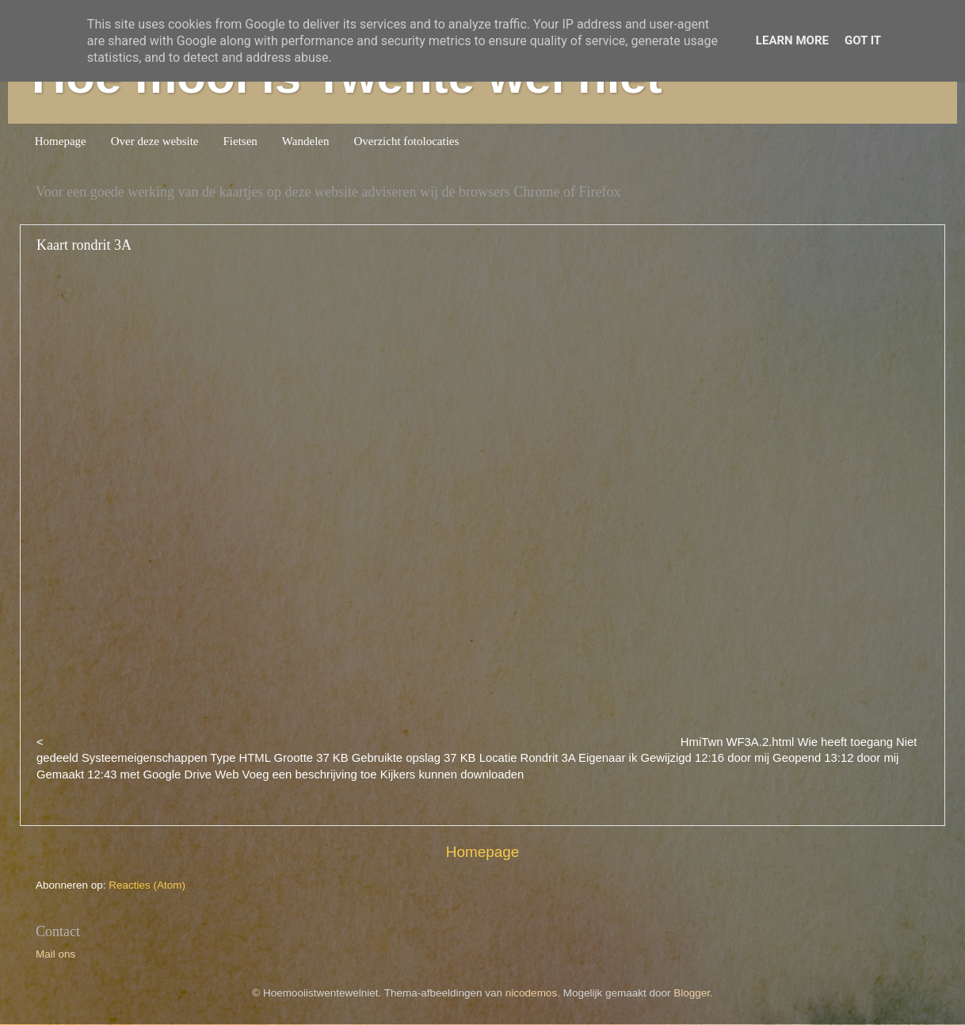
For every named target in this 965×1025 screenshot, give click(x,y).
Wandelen (306, 141)
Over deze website (155, 141)
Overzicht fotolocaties (406, 141)
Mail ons (55, 954)
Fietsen (240, 141)
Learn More (792, 40)
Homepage (60, 141)
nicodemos (531, 993)
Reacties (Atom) (147, 885)
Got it (863, 40)
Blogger (691, 993)
